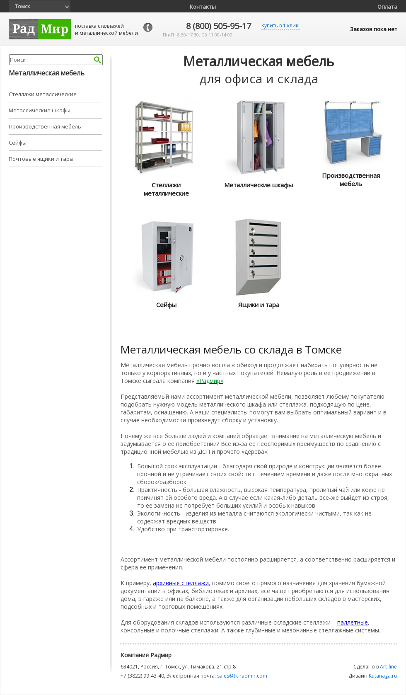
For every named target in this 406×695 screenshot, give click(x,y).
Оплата (387, 6)
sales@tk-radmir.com (242, 675)
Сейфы (18, 142)
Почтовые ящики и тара (41, 158)
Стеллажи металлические (43, 94)
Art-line (388, 666)
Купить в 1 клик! (280, 25)
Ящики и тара (258, 304)
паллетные (352, 622)
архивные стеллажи (181, 583)
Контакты (203, 6)
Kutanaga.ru (383, 675)
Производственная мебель (45, 126)
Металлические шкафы (39, 110)
